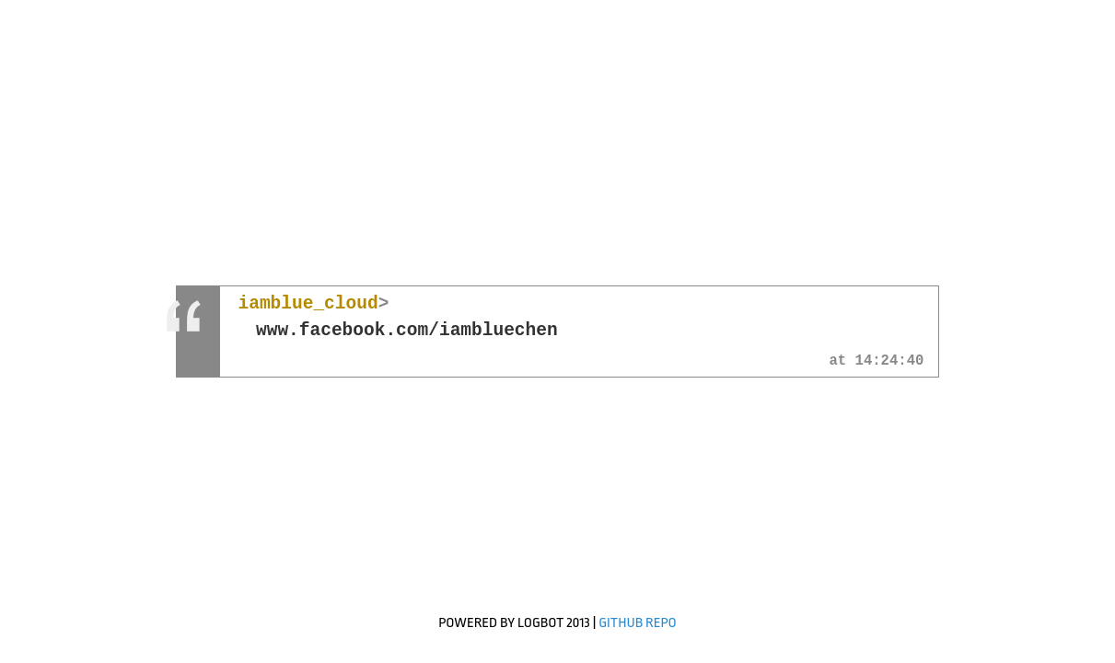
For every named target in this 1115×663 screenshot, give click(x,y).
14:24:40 (889, 362)
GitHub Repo (637, 623)
